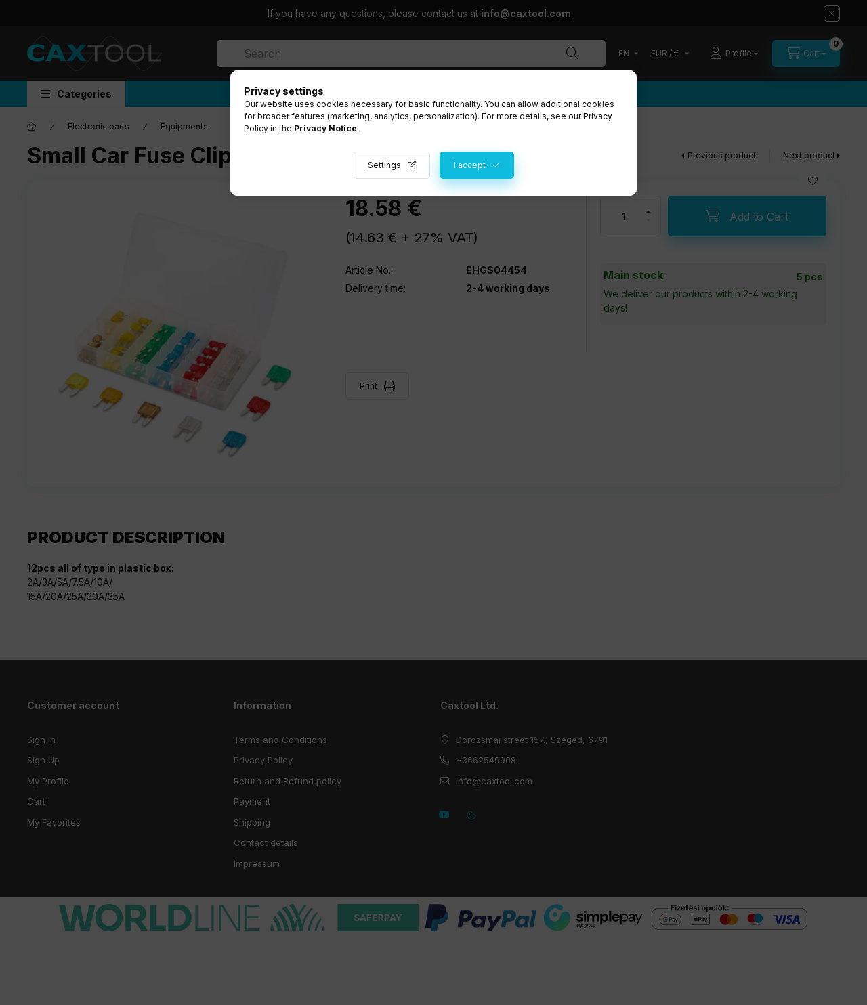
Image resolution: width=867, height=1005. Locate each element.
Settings (384, 165)
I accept (470, 165)
